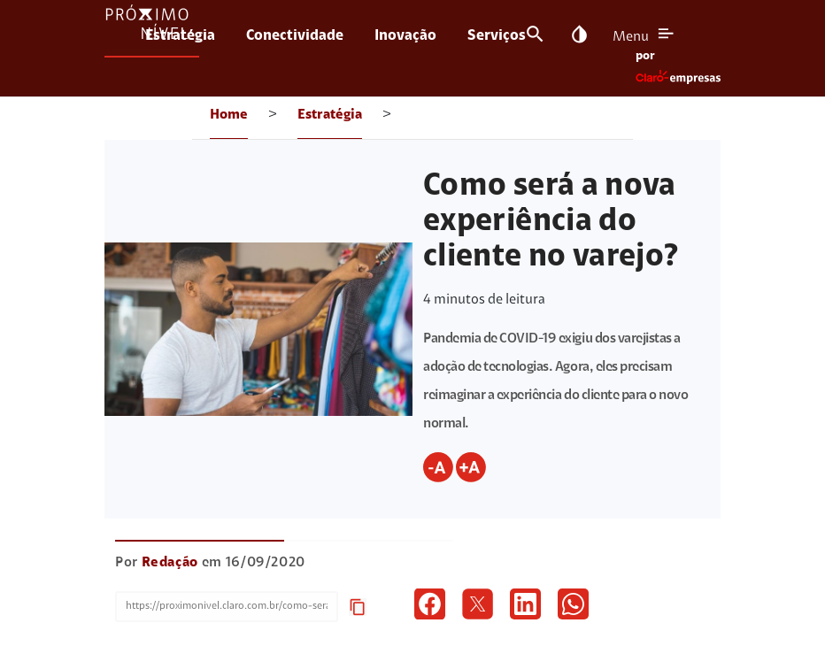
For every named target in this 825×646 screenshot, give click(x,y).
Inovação (405, 35)
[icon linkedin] (525, 603)
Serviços (496, 35)
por (645, 56)
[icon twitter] (477, 603)
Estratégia (180, 35)
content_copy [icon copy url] (357, 607)
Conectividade (294, 35)
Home (229, 115)
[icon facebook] (429, 603)
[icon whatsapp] (573, 603)
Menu (631, 37)
